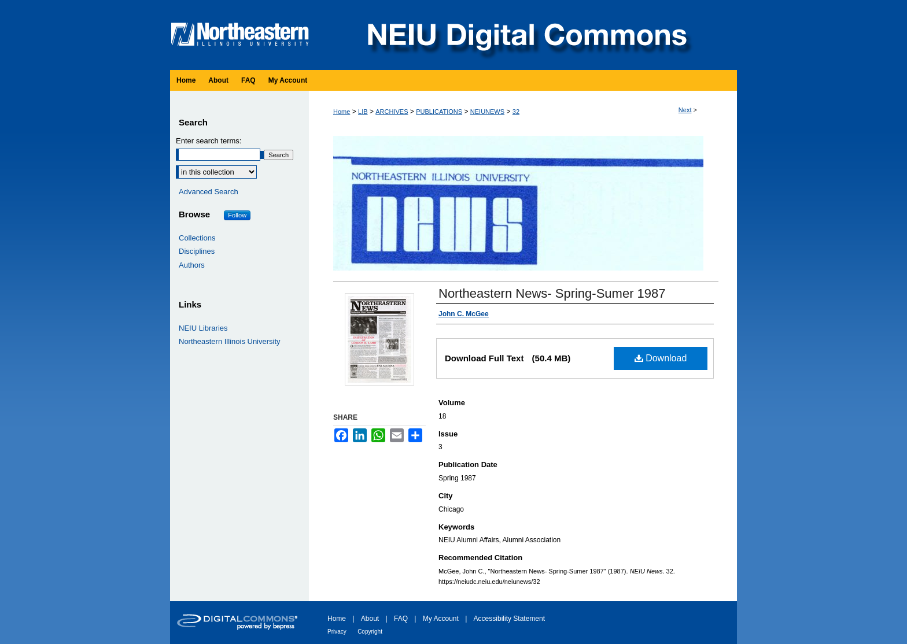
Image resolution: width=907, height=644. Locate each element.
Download (661, 358)
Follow (237, 215)
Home (341, 111)
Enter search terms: (208, 140)
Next (685, 109)
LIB (363, 111)
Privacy (336, 631)
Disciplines (197, 251)
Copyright (369, 631)
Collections (197, 238)
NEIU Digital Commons (526, 35)
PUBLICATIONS (439, 111)
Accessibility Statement (509, 619)
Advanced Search (208, 191)
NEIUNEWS (487, 111)
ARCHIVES (391, 111)
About (370, 619)
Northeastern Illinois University (230, 341)
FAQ (401, 619)
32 (516, 111)
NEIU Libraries (203, 328)
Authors (192, 265)
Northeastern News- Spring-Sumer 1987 (552, 293)
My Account (441, 619)
